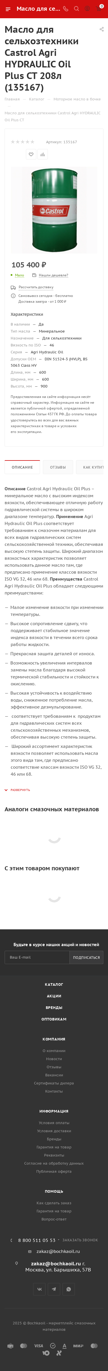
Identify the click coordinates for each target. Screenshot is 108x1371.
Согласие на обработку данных (54, 1163)
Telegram (54, 1289)
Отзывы (58, 467)
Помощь (54, 1191)
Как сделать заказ (54, 1203)
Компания (54, 1039)
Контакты (54, 1091)
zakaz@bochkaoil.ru (58, 1251)
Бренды (54, 1007)
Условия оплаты (54, 1122)
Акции (54, 996)
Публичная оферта (54, 1171)
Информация (54, 1111)
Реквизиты (54, 1155)
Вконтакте (39, 1289)
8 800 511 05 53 (37, 1240)
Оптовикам (54, 1019)
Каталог (54, 984)
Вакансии (54, 1075)
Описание (22, 467)
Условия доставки (54, 1130)
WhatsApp (68, 1289)
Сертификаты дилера (54, 1083)
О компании (54, 1050)
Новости (54, 1058)
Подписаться (86, 957)
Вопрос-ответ (54, 1219)
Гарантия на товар (54, 1147)
